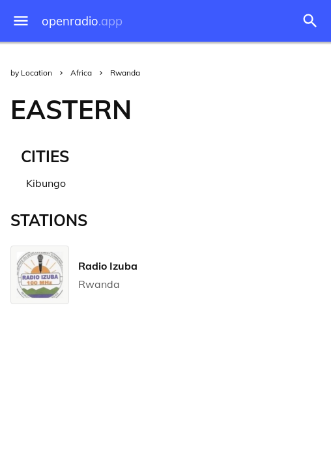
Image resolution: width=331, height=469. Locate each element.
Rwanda (125, 73)
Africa (81, 73)
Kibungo (46, 183)
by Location (31, 73)
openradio (82, 21)
